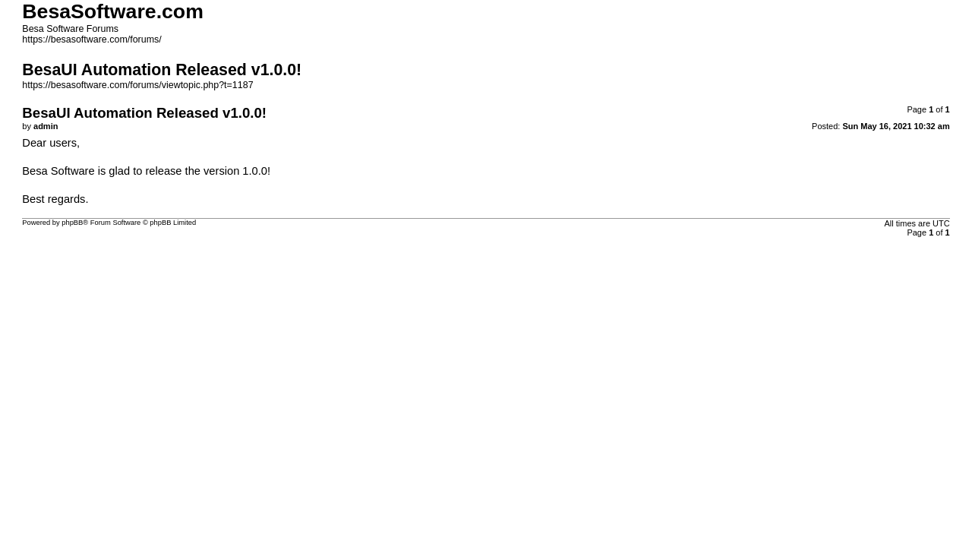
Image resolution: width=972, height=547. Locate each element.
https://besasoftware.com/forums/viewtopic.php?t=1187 (137, 85)
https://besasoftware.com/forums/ (91, 39)
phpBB (72, 222)
